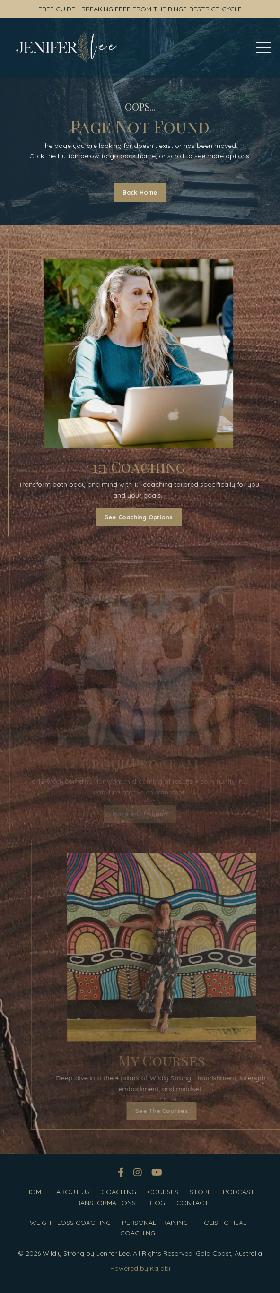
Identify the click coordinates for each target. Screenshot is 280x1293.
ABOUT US (73, 1192)
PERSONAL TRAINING (155, 1222)
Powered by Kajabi (140, 1268)
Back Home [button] (139, 192)
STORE (200, 1192)
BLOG (156, 1202)
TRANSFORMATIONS (104, 1202)
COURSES (163, 1192)
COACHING (118, 1192)
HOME (35, 1192)
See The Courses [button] (181, 1110)
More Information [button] (140, 814)
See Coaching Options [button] (134, 517)
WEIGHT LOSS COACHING (70, 1222)
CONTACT (192, 1202)
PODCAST (238, 1192)
